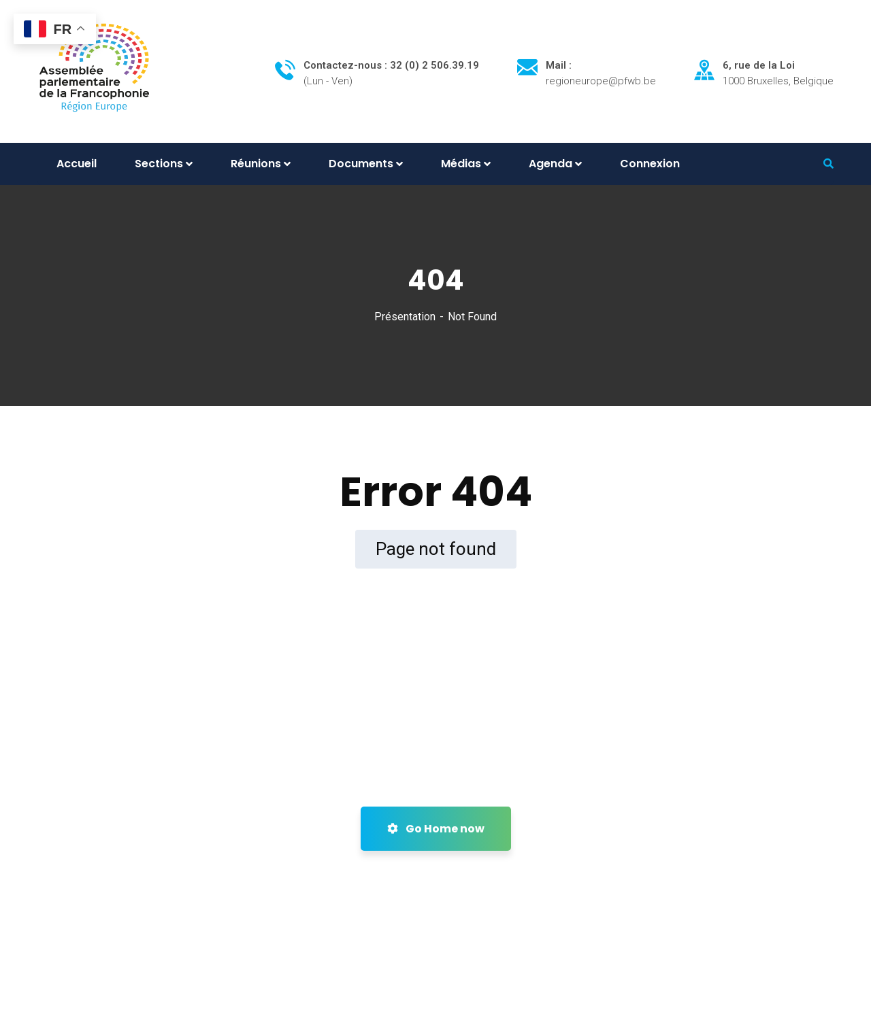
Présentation (405, 316)
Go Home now (435, 828)
